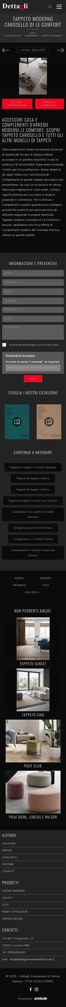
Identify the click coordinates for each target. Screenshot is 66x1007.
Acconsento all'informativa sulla (34, 345)
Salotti (7, 898)
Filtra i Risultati (33, 50)
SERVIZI (7, 850)
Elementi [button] (46, 578)
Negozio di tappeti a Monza (33, 489)
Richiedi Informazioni (17, 104)
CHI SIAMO (9, 843)
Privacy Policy (51, 345)
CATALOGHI (9, 857)
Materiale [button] (19, 585)
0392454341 (17, 952)
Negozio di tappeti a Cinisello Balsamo (33, 467)
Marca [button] (19, 578)
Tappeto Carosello (52, 36)
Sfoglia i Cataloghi (49, 104)
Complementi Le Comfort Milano (33, 528)
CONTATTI (8, 871)
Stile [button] (46, 585)
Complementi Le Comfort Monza (33, 539)
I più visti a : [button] (33, 592)
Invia (33, 378)
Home (32, 33)
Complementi (31, 36)
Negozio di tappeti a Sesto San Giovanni (33, 500)
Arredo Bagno (12, 918)
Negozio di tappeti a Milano (33, 478)
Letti (5, 904)
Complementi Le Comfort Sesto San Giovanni (33, 552)
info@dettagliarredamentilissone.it (31, 959)
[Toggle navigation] (59, 6)
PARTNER (8, 864)
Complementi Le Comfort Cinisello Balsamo (33, 514)
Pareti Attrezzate (14, 911)
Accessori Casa (12, 36)
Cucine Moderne (13, 891)
